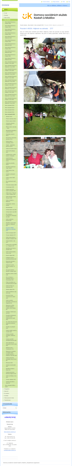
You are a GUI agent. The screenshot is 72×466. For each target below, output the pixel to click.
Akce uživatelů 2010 (39, 25)
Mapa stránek (56, 1)
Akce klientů (30, 25)
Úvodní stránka (23, 25)
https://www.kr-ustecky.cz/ (10, 431)
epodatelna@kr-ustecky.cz (10, 450)
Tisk (69, 1)
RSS (64, 1)
